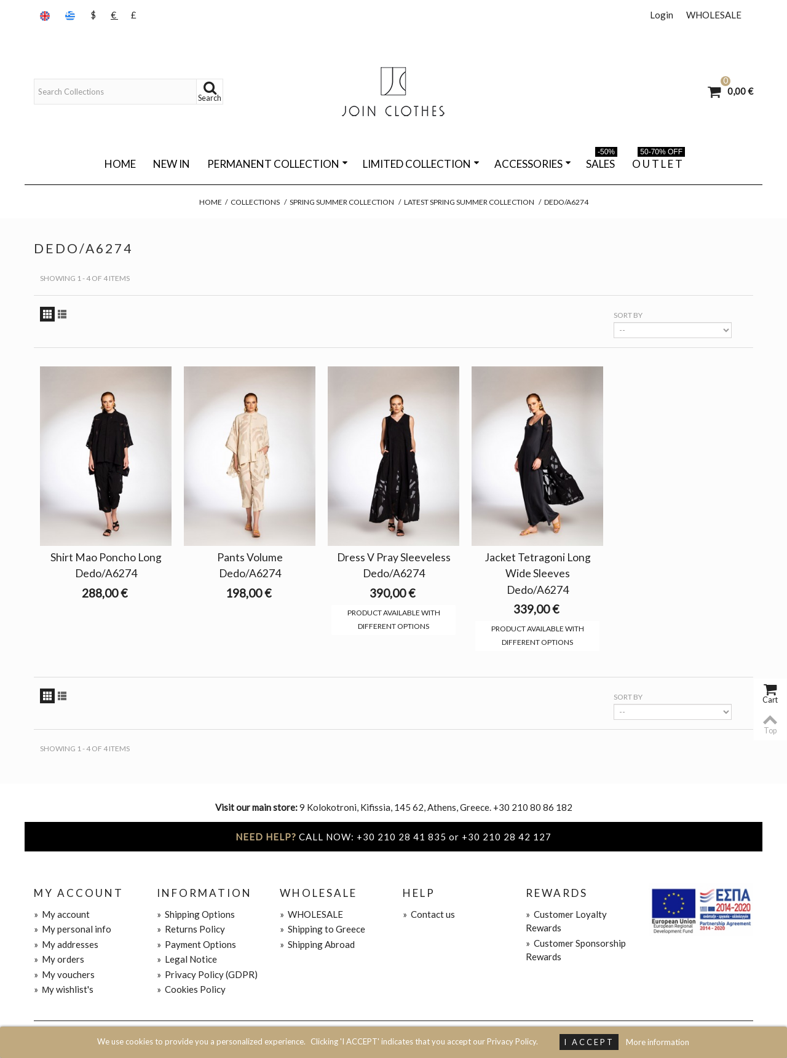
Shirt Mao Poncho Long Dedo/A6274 (106, 565)
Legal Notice (187, 959)
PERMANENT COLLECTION (277, 163)
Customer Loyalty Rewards (566, 921)
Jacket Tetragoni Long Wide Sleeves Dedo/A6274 (537, 573)
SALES (601, 161)
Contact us (429, 914)
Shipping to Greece (322, 928)
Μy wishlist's (64, 989)
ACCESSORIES (532, 163)
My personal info (72, 928)
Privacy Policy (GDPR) (207, 974)
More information (657, 1042)
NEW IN (171, 163)
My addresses (66, 944)
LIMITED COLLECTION (421, 163)
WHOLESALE (714, 14)
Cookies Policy (191, 989)
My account (62, 914)
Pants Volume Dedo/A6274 (250, 565)
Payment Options (196, 944)
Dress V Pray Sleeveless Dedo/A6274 (394, 565)
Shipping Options (196, 914)
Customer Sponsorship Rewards (576, 950)
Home (120, 163)
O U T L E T (658, 161)
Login (661, 14)
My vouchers (64, 974)
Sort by (628, 315)
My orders (59, 959)
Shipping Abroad (317, 944)
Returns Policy (191, 928)
